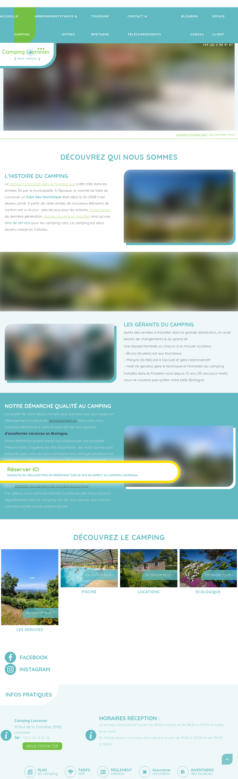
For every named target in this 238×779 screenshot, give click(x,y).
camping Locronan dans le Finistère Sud (42, 184)
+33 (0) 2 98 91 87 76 (222, 29)
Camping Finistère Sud (191, 134)
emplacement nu (63, 420)
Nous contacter (42, 746)
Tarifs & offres (92, 16)
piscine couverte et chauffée (67, 216)
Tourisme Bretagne (121, 16)
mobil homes (100, 209)
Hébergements (66, 16)
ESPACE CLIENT (226, 16)
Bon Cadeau (204, 16)
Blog (189, 16)
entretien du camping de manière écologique (52, 486)
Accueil (28, 16)
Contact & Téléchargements (160, 16)
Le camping (44, 16)
